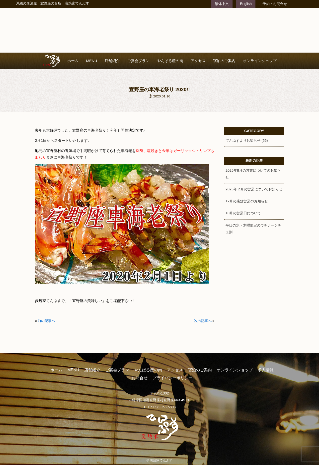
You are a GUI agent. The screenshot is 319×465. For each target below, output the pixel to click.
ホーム (73, 61)
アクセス (198, 61)
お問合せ (140, 378)
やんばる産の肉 (170, 61)
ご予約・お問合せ (273, 4)
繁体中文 (222, 4)
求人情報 (266, 370)
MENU (91, 61)
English (246, 4)
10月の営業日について (243, 213)
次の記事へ (203, 321)
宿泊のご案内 (224, 61)
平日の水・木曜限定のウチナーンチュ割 (253, 228)
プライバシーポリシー (172, 378)
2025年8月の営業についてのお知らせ (253, 173)
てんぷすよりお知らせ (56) (247, 141)
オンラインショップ (260, 61)
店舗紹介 (112, 61)
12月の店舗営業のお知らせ (247, 201)
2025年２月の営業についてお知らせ (254, 189)
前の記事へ (46, 321)
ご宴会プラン (138, 61)
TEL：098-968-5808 (159, 407)
